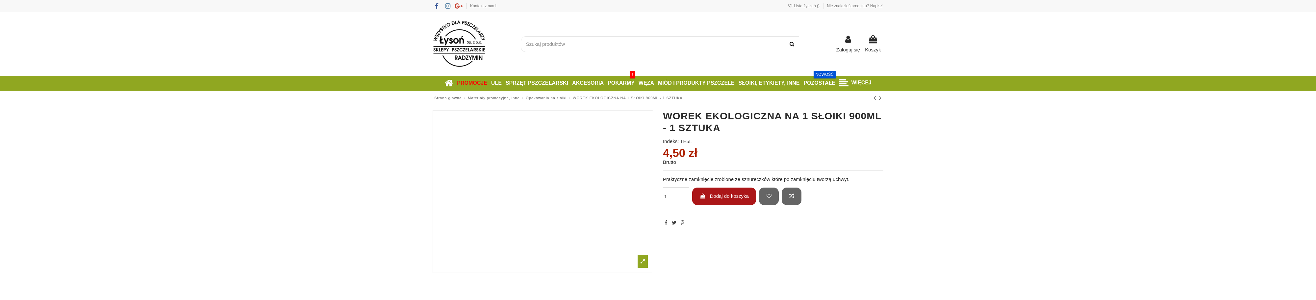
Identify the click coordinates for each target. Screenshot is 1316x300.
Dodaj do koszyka (724, 196)
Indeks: (671, 141)
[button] (855, 83)
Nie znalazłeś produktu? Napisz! (855, 6)
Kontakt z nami (483, 6)
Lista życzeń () (804, 6)
